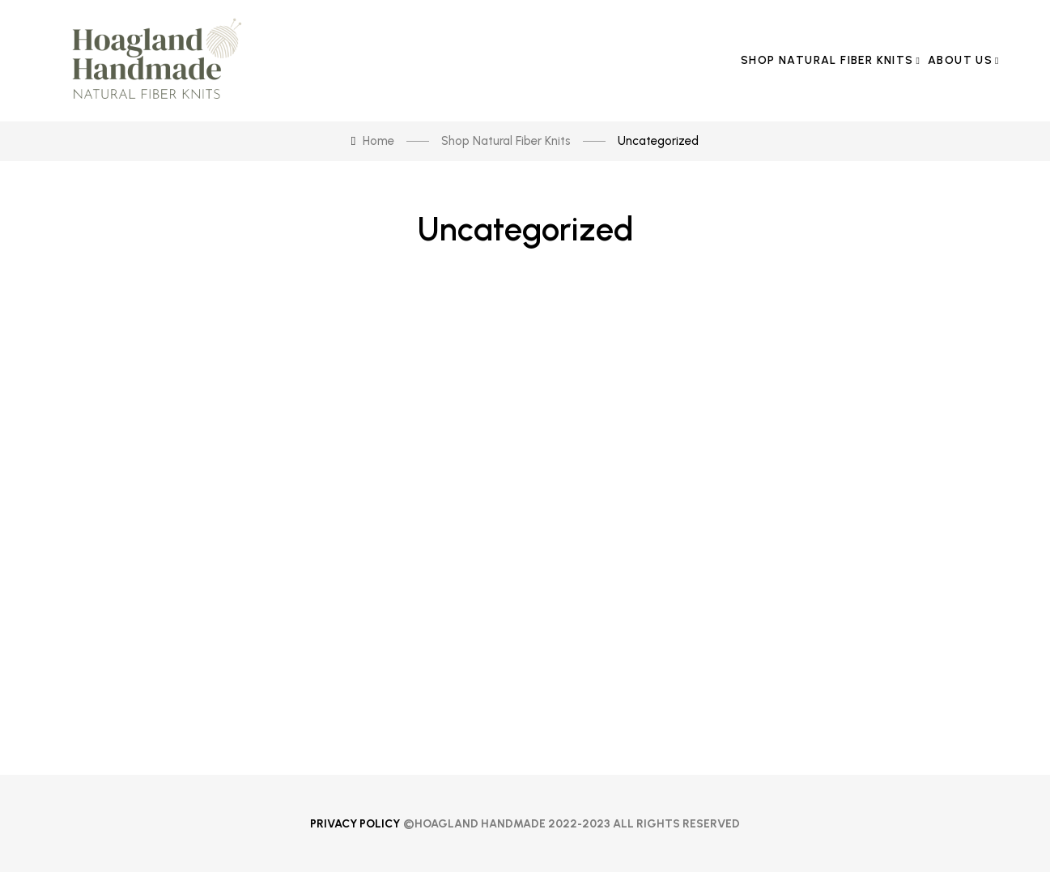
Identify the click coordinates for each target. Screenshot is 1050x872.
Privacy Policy (355, 824)
